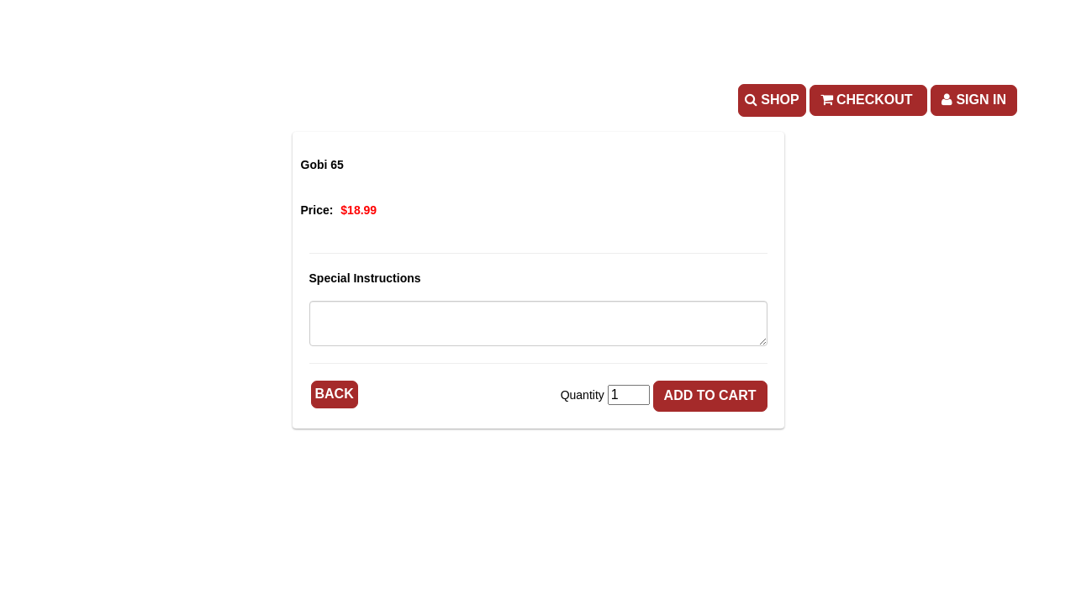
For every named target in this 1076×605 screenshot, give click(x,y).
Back (334, 394)
